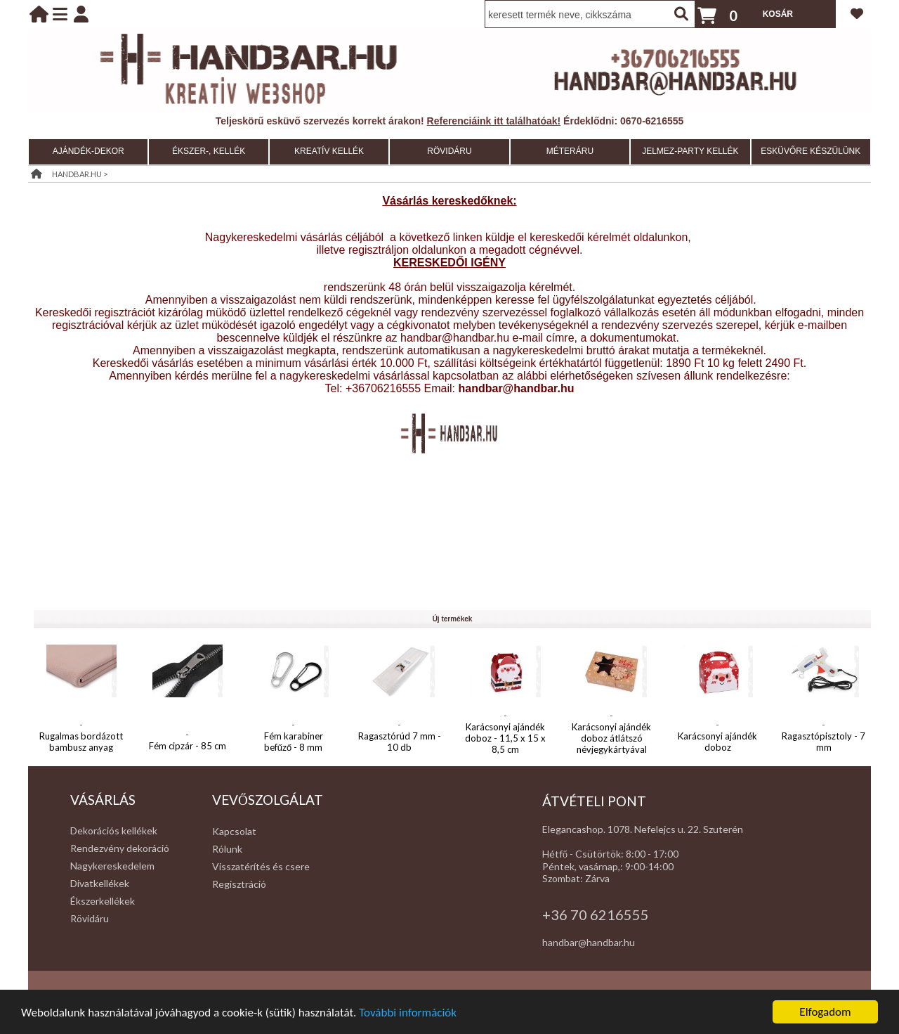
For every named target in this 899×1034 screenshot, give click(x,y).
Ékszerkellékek (102, 901)
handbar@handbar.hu (588, 942)
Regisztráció (239, 884)
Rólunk (227, 849)
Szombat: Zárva (576, 878)
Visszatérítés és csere (261, 866)
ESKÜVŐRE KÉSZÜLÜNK (810, 151)
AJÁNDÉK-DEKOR (88, 151)
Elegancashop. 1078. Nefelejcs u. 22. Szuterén (642, 829)
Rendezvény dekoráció (119, 848)
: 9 (625, 866)
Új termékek (453, 619)
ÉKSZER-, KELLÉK (208, 151)
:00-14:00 (652, 866)
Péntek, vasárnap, (581, 866)
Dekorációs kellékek (113, 830)
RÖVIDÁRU (449, 151)
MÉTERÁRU (569, 151)
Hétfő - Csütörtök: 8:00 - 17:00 (610, 854)
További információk (408, 1013)
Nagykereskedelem (112, 866)
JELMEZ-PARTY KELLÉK (690, 151)
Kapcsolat (234, 831)
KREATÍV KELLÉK (329, 151)
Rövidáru (89, 918)
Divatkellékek (99, 883)
